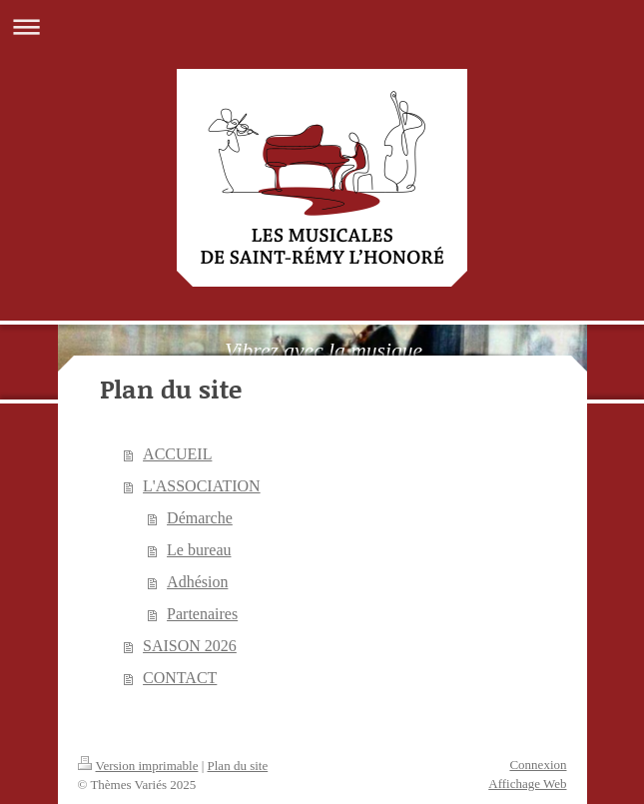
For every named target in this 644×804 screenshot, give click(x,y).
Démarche (200, 517)
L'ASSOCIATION (202, 485)
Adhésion (197, 581)
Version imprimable (138, 765)
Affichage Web (527, 783)
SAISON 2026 (190, 645)
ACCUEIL (177, 453)
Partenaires (202, 613)
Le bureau (199, 549)
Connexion (537, 764)
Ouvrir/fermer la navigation (322, 26)
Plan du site (238, 765)
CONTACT (180, 677)
